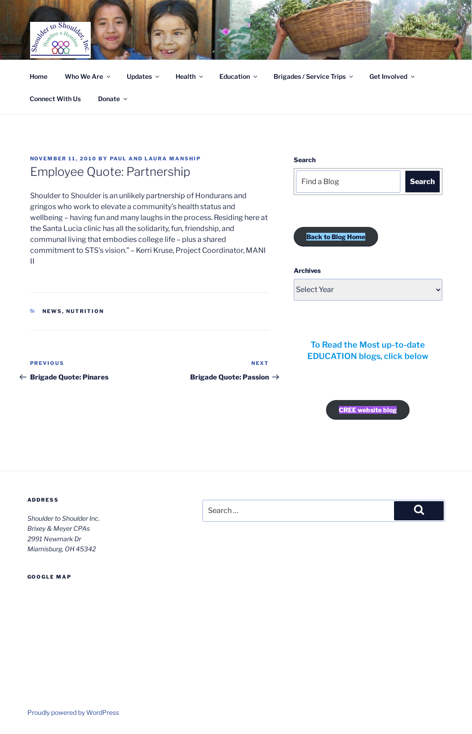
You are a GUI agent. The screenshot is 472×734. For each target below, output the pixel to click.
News (52, 311)
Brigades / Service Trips (314, 76)
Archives (307, 270)
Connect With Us (55, 99)
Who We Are (88, 76)
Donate (113, 99)
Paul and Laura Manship (156, 158)
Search (305, 160)
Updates (144, 76)
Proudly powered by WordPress (73, 712)
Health (190, 76)
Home (38, 76)
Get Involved (392, 76)
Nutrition (85, 311)
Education (239, 76)
